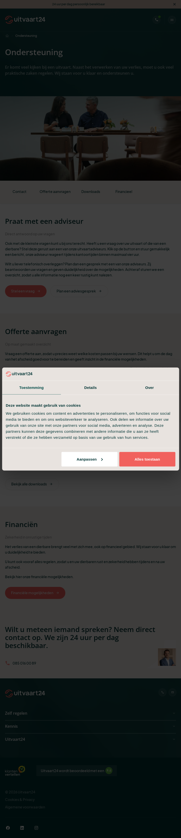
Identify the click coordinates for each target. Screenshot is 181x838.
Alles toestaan (147, 459)
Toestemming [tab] (31, 387)
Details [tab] (90, 387)
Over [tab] (149, 387)
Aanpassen (90, 459)
